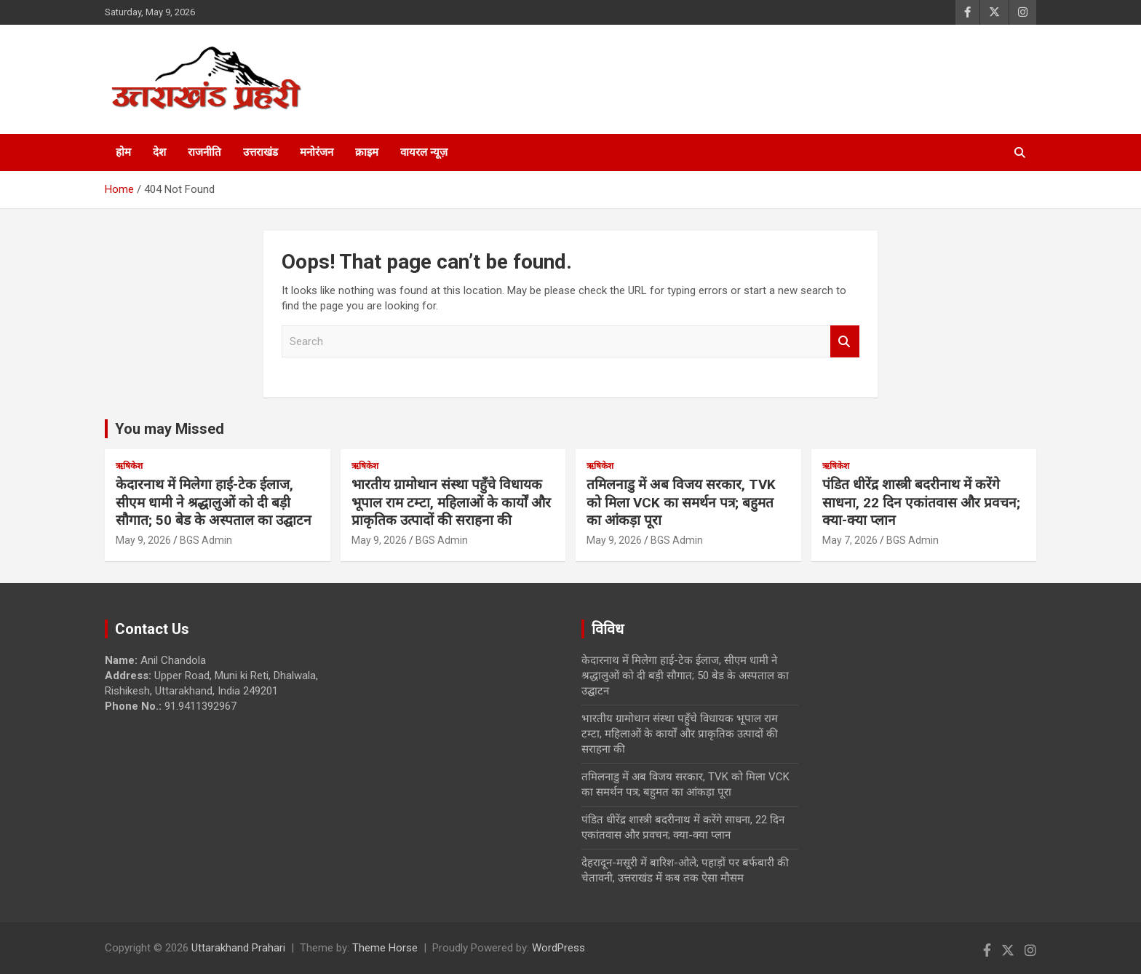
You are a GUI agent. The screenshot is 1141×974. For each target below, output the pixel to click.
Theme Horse (385, 947)
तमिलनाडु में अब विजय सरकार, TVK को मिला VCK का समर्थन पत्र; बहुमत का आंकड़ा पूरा (681, 502)
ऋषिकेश (129, 466)
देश (159, 152)
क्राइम (366, 152)
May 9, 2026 (143, 540)
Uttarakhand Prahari (238, 947)
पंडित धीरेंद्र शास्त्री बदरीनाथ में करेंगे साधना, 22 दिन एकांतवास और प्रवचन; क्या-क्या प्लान (921, 502)
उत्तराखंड (260, 152)
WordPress (558, 947)
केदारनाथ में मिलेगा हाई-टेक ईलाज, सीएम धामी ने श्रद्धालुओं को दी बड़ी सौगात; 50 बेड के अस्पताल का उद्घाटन (213, 502)
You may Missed (169, 428)
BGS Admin (206, 540)
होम (123, 152)
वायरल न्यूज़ (424, 152)
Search (844, 341)
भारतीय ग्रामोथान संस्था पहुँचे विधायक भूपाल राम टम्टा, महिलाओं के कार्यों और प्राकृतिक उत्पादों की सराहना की (451, 502)
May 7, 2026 (850, 540)
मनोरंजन (316, 152)
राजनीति (204, 152)
